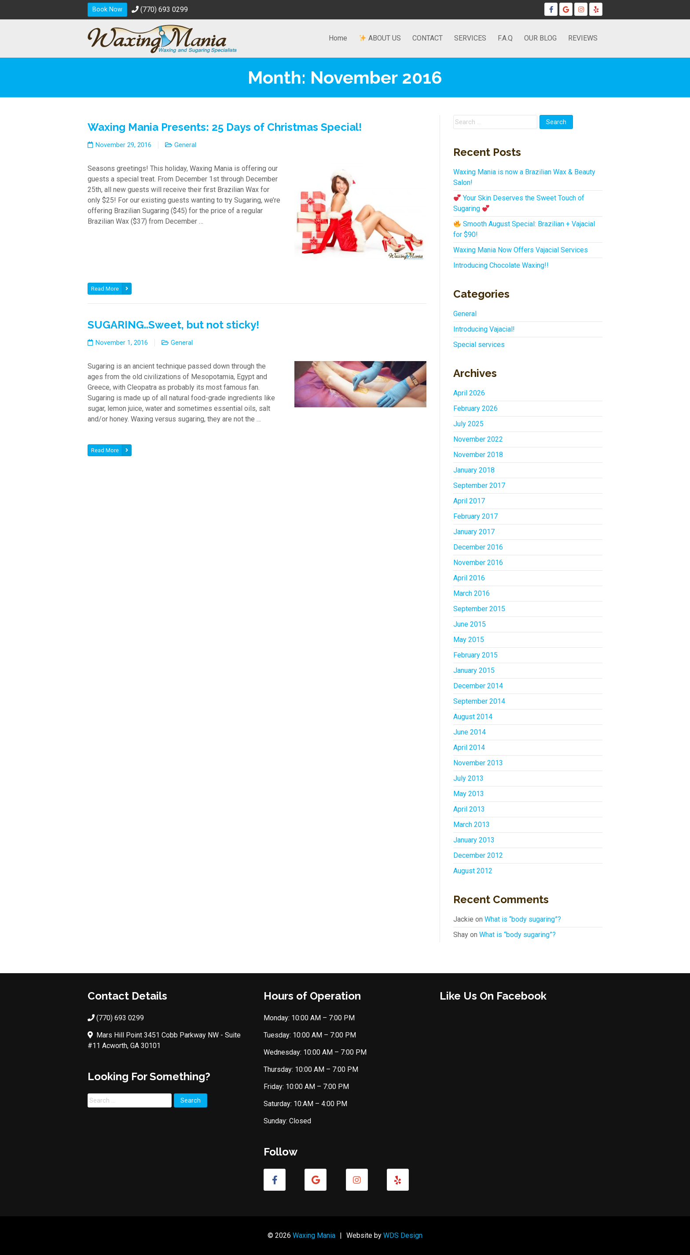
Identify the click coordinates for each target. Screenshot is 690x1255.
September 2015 (479, 609)
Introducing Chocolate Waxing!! (501, 265)
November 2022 (478, 439)
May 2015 (468, 639)
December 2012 (478, 855)
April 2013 (469, 809)
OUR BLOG (540, 38)
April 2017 (469, 501)
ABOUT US (380, 38)
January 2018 (474, 470)
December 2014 (478, 686)
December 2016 (478, 547)
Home (338, 38)
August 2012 (472, 871)
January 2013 (474, 840)
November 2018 (478, 454)
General (185, 145)
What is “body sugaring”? (522, 919)
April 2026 (469, 393)
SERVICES (470, 38)
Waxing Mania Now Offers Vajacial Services (520, 250)
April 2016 (469, 578)
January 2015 (474, 670)
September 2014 (479, 701)
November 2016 (478, 562)
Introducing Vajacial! (484, 329)
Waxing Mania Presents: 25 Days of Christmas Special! (225, 127)
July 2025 (468, 424)
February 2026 (475, 408)
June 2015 (469, 624)
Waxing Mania (314, 1235)
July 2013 (468, 778)
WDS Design (402, 1235)
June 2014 (469, 732)
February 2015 (475, 655)
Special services (479, 344)
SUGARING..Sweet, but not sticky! (173, 324)
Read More (111, 288)
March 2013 (471, 824)
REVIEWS (583, 38)
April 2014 (469, 747)
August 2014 (472, 716)
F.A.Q (505, 38)
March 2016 (471, 593)
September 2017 (479, 485)
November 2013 (478, 763)
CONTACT (427, 38)
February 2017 (475, 516)
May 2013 (468, 794)
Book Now (107, 9)
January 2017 (474, 532)
